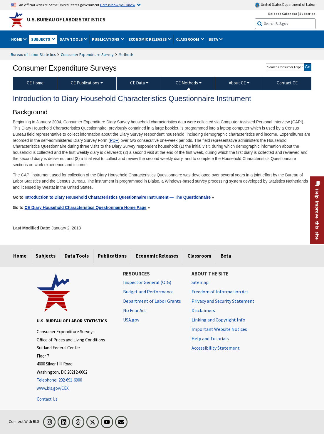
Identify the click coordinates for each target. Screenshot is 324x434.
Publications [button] (106, 39)
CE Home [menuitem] (35, 83)
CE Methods (187, 83)
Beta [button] (214, 39)
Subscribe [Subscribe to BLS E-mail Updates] (307, 13)
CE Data (137, 83)
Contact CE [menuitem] (287, 83)
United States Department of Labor (285, 5)
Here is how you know (117, 4)
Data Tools (77, 256)
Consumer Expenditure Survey (87, 54)
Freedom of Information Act (220, 292)
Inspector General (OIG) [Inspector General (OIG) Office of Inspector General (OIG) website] (147, 282)
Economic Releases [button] (148, 39)
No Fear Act (134, 310)
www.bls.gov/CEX (53, 388)
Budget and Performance (148, 292)
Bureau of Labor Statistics (33, 54)
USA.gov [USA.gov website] (131, 320)
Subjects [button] (41, 39)
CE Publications (85, 83)
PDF (114, 140)
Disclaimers (203, 310)
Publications (112, 256)
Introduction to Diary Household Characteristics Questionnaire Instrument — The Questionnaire (118, 197)
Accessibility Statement (216, 348)
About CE (237, 83)
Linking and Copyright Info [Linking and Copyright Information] (218, 320)
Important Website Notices (219, 329)
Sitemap (200, 282)
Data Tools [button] (72, 39)
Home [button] (17, 39)
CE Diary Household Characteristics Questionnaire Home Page (86, 207)
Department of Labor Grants (152, 301)
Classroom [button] (188, 39)
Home (19, 256)
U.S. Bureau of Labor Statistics (66, 19)
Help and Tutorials (210, 338)
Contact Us (47, 399)
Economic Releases (157, 256)
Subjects (46, 256)
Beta (226, 256)
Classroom (199, 256)
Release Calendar (282, 13)
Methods (126, 54)
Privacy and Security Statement (223, 301)
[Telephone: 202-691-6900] (75, 380)
